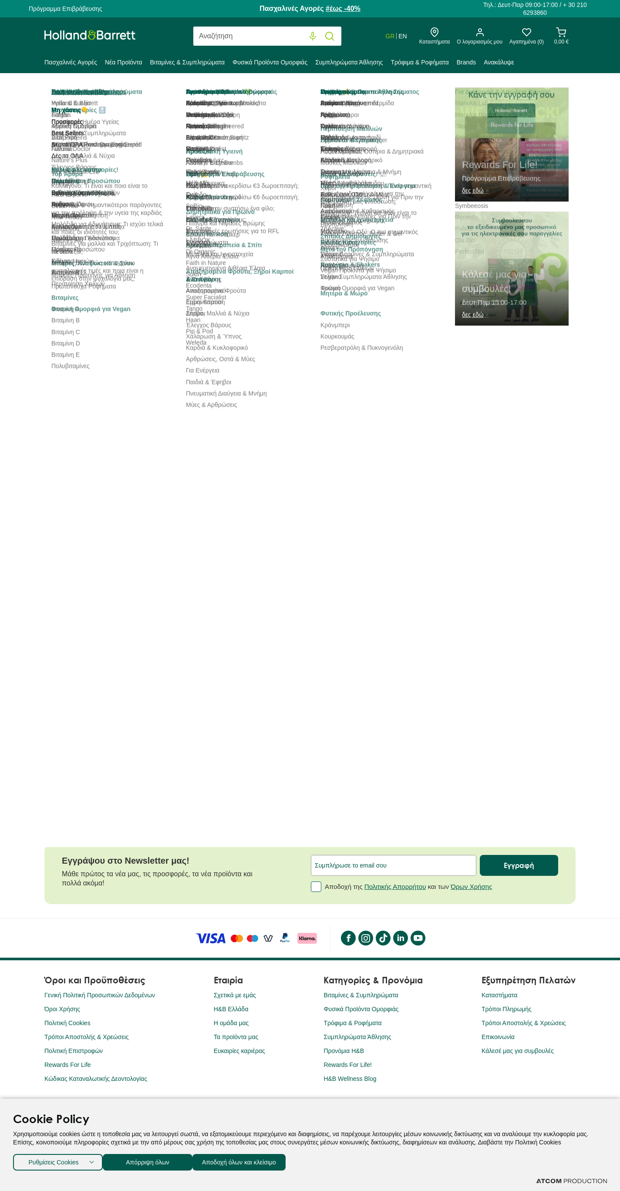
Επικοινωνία (498, 1036)
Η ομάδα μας (231, 1022)
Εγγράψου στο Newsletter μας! (125, 860)
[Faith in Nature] (349, 186)
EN (402, 36)
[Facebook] (348, 938)
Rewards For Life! (347, 1064)
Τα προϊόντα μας (236, 1036)
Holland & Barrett (67, 93)
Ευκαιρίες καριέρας (239, 1050)
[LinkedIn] (400, 938)
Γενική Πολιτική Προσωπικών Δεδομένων (99, 995)
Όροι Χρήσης (62, 1009)
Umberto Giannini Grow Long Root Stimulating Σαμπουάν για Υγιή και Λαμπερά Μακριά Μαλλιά (239, 718)
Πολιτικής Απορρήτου (395, 886)
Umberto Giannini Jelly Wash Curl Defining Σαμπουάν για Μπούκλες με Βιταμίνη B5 (108, 718)
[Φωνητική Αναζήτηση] (313, 36)
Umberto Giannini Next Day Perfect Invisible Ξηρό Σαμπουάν (375, 713)
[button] (566, 539)
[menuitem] (72, 64)
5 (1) (380, 123)
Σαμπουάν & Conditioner (308, 93)
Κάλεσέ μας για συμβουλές (518, 1050)
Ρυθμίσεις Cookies (53, 1160)
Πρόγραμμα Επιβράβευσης (65, 8)
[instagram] (365, 938)
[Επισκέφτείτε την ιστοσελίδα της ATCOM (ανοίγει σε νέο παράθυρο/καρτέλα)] (571, 1181)
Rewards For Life (67, 1064)
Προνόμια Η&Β (343, 1050)
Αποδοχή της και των (401, 887)
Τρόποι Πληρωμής (507, 1009)
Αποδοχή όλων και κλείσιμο (253, 1160)
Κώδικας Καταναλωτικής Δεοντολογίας (95, 1078)
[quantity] (334, 243)
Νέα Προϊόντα (123, 62)
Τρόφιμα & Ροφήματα (419, 62)
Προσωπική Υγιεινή (230, 93)
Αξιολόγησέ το (416, 123)
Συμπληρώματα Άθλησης (349, 62)
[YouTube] (418, 938)
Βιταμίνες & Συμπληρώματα (187, 62)
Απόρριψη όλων (152, 1160)
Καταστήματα (499, 995)
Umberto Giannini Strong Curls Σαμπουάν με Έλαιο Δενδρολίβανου (509, 713)
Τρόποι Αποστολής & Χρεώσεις (86, 1036)
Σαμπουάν (375, 93)
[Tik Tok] (383, 938)
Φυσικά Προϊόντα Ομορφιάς (269, 62)
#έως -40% (343, 8)
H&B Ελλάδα (231, 1009)
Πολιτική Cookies (67, 1022)
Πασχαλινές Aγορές (70, 62)
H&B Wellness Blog (349, 1078)
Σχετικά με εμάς (235, 995)
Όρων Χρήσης (471, 886)
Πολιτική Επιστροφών (73, 1050)
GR (389, 36)
